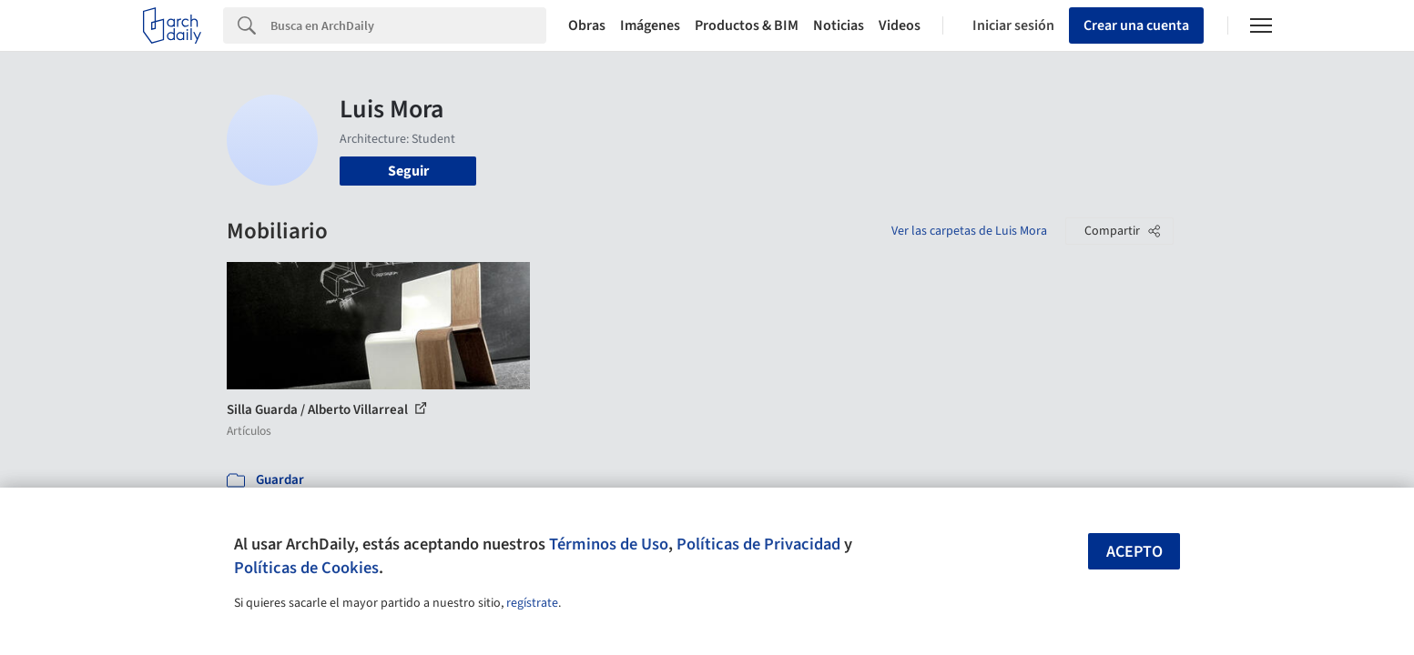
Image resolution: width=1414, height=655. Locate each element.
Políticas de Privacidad (758, 544)
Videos (900, 25)
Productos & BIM (747, 25)
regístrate (532, 603)
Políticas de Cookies (306, 567)
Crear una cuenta (1136, 25)
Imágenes (650, 25)
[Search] (408, 25)
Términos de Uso (608, 544)
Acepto (1134, 551)
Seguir (408, 171)
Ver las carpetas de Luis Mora (969, 231)
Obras (586, 25)
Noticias (838, 25)
